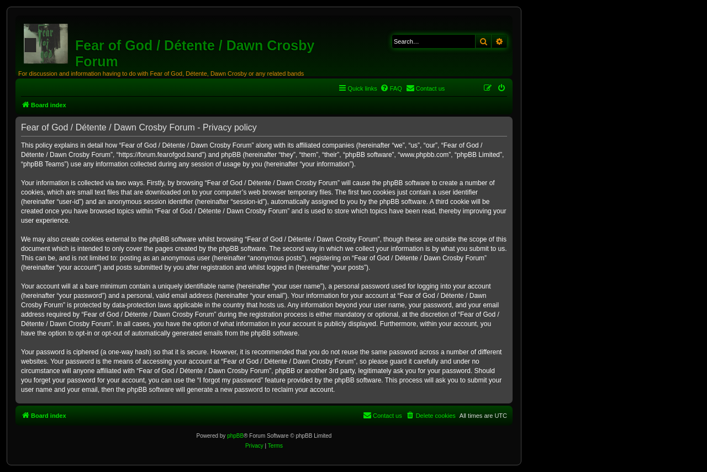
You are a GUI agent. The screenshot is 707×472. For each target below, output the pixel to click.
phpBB (235, 436)
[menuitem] (391, 88)
